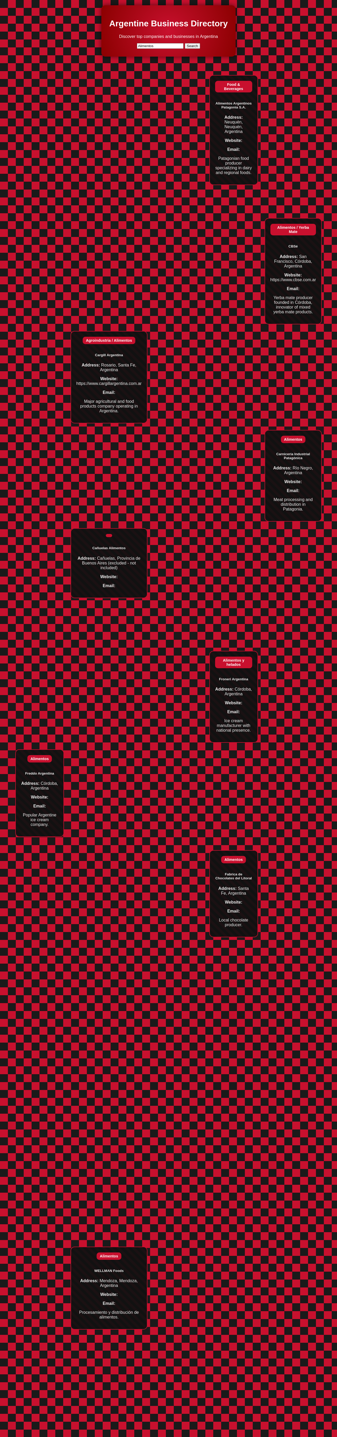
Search (192, 46)
